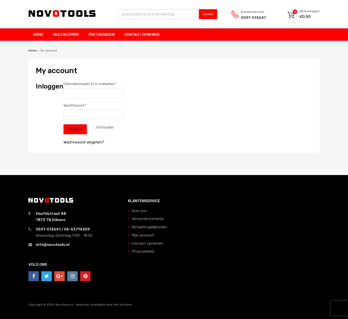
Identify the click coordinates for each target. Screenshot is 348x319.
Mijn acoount (143, 235)
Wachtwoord (74, 105)
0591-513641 (253, 17)
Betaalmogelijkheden (149, 227)
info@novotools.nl (52, 244)
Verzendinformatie (148, 219)
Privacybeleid (143, 251)
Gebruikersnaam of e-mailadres (90, 84)
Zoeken (208, 14)
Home (38, 35)
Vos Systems (123, 304)
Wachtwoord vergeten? (83, 142)
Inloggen (75, 129)
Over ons (139, 211)
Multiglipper (66, 35)
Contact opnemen (141, 35)
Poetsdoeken (102, 35)
